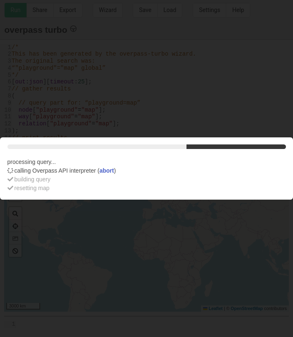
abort (106, 170)
